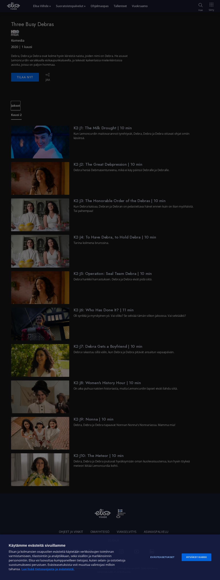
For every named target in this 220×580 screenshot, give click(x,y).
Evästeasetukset (162, 557)
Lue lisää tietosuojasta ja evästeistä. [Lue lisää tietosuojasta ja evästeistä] (47, 569)
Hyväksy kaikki (196, 557)
